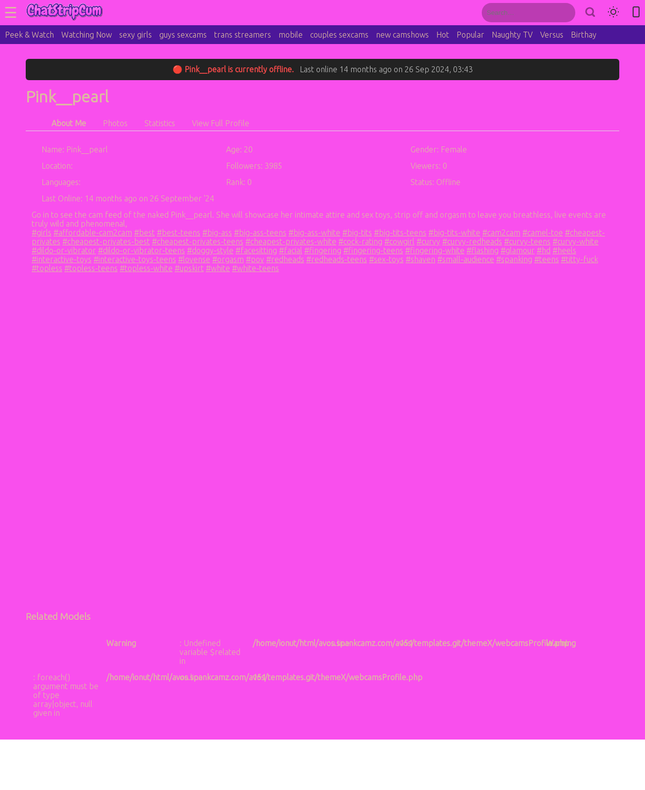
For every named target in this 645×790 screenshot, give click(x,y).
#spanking (514, 259)
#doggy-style (210, 250)
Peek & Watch (29, 34)
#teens (546, 259)
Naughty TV (512, 34)
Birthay (584, 34)
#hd (544, 250)
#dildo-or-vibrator (64, 250)
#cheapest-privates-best (106, 241)
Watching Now (86, 34)
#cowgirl (399, 241)
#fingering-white (434, 250)
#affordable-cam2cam (92, 232)
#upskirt (189, 268)
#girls (41, 232)
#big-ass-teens (260, 232)
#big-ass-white (314, 232)
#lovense (194, 259)
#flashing (482, 250)
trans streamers (242, 34)
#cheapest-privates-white (290, 241)
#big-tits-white (454, 232)
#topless (47, 268)
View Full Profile (220, 123)
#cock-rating (360, 241)
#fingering (322, 250)
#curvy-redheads (472, 241)
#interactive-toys (62, 259)
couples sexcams (339, 34)
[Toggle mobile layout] (636, 12)
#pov (255, 259)
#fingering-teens (373, 250)
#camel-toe (542, 232)
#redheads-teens (336, 259)
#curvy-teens (527, 241)
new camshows (402, 34)
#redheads (285, 259)
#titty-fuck (579, 259)
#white (218, 268)
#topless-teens (91, 268)
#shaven (420, 259)
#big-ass (217, 232)
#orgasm (228, 259)
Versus (551, 34)
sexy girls (135, 34)
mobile (290, 34)
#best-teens (178, 232)
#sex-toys (386, 259)
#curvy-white (576, 241)
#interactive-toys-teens (134, 259)
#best (144, 232)
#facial (290, 250)
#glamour (518, 250)
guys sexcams (183, 34)
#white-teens (255, 268)
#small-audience (465, 259)
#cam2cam (501, 232)
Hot (442, 34)
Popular (470, 34)
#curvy (428, 241)
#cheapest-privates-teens (197, 241)
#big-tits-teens (400, 232)
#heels (564, 250)
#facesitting (256, 250)
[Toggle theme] (613, 12)
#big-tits (357, 232)
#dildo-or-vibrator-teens (141, 250)
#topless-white (146, 268)
